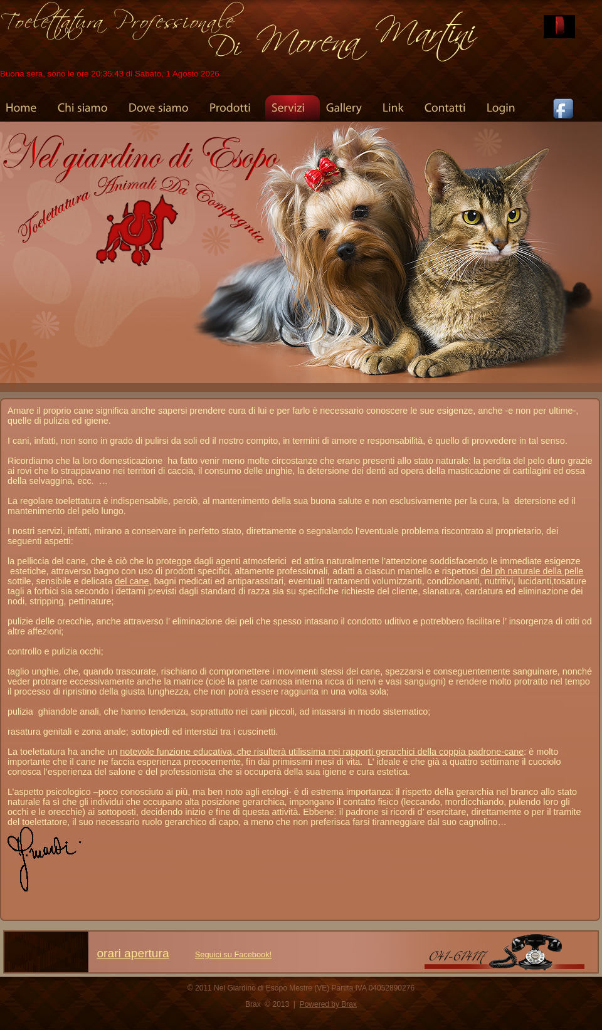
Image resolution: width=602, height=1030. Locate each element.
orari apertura (133, 953)
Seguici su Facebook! (233, 954)
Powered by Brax (328, 1004)
